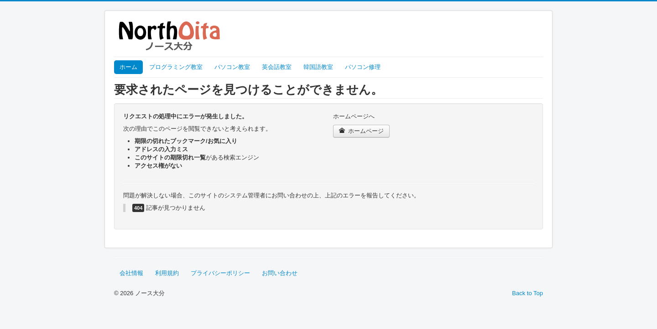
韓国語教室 (318, 67)
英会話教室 (277, 67)
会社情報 (131, 273)
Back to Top (527, 293)
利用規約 (167, 273)
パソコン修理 (363, 67)
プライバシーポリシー (220, 273)
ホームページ (361, 130)
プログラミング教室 (176, 67)
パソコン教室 (232, 67)
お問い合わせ (279, 273)
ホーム (128, 67)
